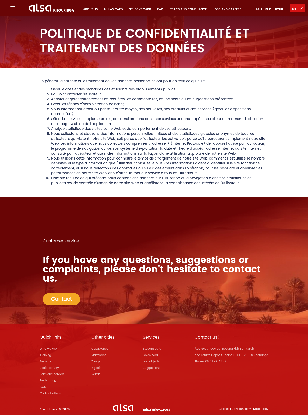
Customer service (269, 9)
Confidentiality (241, 409)
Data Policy (260, 409)
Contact (61, 299)
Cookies (224, 409)
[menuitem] (90, 9)
